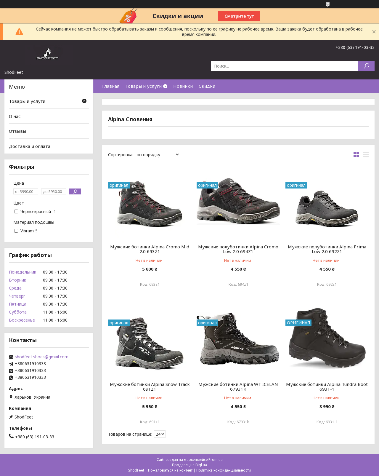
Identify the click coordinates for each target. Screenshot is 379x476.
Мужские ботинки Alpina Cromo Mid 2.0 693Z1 (149, 249)
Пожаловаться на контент (170, 470)
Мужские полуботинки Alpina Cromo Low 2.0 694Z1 (238, 249)
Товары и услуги (143, 86)
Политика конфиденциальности (223, 470)
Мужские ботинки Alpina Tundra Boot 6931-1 (327, 386)
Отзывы (17, 131)
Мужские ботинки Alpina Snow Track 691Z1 (150, 386)
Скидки (207, 86)
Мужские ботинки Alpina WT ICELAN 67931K (238, 386)
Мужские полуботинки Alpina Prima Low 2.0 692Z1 (327, 249)
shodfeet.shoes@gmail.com (41, 357)
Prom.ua (215, 459)
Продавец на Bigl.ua (189, 464)
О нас (15, 116)
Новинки (183, 86)
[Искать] (366, 66)
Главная (110, 86)
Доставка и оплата (29, 146)
